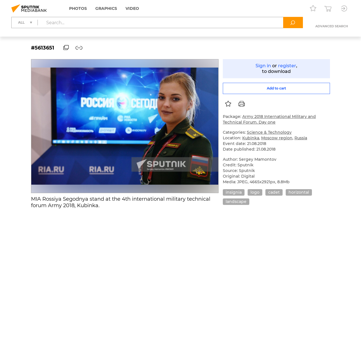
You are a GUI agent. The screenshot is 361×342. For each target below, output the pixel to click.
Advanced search (331, 26)
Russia (300, 137)
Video (132, 8)
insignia (234, 192)
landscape (236, 201)
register (287, 65)
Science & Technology (269, 132)
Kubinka (250, 137)
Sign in (263, 65)
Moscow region (276, 137)
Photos (78, 8)
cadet (274, 192)
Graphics (106, 8)
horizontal (299, 192)
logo (254, 192)
